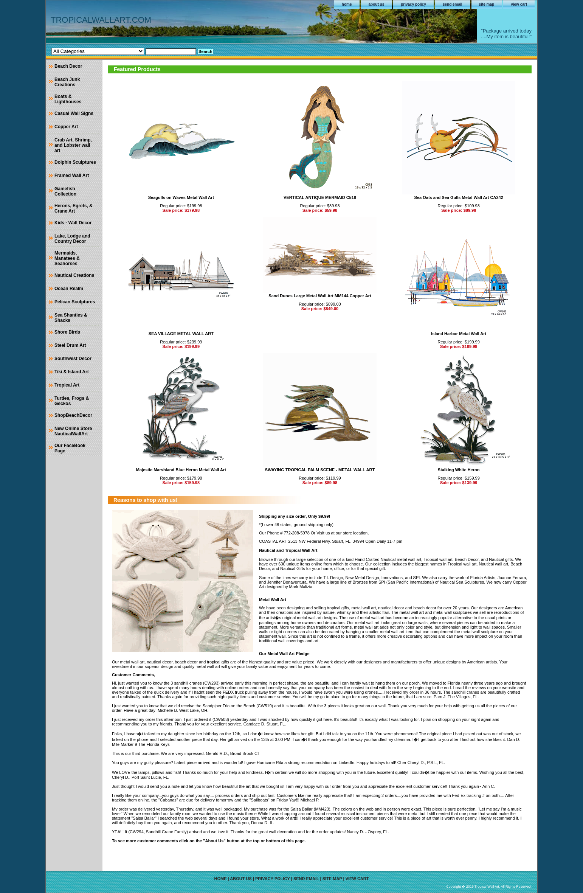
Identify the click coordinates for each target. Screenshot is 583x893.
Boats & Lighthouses (67, 99)
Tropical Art (66, 385)
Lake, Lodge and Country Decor (72, 238)
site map (487, 4)
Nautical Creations (74, 275)
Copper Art (66, 126)
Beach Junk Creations (67, 82)
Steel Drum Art (70, 345)
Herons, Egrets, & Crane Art (73, 208)
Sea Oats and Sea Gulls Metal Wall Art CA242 (458, 197)
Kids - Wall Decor (72, 222)
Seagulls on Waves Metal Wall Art (181, 197)
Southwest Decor (72, 358)
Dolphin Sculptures (75, 162)
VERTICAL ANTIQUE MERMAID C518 (320, 197)
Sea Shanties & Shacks (70, 317)
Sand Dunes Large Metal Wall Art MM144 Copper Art (319, 296)
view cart (519, 4)
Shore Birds (67, 332)
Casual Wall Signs (73, 113)
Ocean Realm (68, 288)
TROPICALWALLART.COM (101, 20)
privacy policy (413, 4)
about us (377, 4)
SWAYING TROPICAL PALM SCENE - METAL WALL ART (320, 469)
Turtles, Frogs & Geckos (71, 401)
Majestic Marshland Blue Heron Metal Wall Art (181, 469)
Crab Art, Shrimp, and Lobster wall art (73, 145)
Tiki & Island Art (71, 371)
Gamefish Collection (65, 191)
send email (452, 4)
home (347, 4)
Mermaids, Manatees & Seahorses (67, 258)
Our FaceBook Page (69, 448)
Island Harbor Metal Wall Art (458, 333)
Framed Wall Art (71, 175)
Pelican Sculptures (74, 301)
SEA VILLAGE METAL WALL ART (181, 333)
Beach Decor (68, 66)
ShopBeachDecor (73, 415)
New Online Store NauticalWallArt (73, 431)
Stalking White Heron (459, 469)
